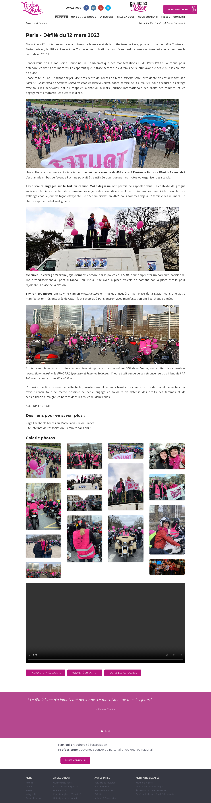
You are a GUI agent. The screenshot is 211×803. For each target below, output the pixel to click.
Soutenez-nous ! (75, 760)
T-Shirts (98, 794)
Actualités (41, 23)
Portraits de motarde (105, 782)
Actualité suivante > (85, 673)
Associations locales (105, 790)
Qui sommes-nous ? (83, 17)
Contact (179, 17)
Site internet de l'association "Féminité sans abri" (58, 428)
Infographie (31, 794)
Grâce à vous (126, 17)
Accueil (61, 17)
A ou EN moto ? (102, 786)
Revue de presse (34, 798)
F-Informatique (155, 786)
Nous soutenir (148, 17)
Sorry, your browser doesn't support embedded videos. (105, 623)
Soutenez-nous (178, 9)
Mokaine (170, 794)
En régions (106, 17)
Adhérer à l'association (106, 798)
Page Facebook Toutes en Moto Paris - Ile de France (60, 423)
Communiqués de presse (65, 786)
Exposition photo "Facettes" (67, 794)
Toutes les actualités (123, 673)
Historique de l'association (66, 798)
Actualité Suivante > (175, 23)
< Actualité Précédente (150, 23)
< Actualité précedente (45, 673)
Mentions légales (144, 782)
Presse (165, 17)
